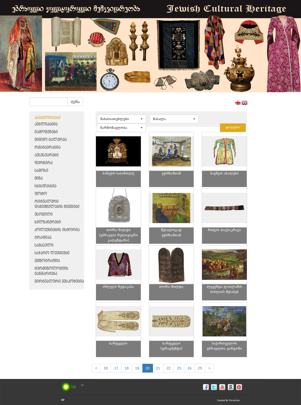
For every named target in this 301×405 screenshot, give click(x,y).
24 (190, 368)
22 (169, 368)
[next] (209, 368)
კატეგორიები (48, 118)
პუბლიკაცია (46, 124)
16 (106, 368)
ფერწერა (44, 163)
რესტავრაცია (48, 147)
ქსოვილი (44, 214)
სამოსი (41, 170)
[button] (121, 119)
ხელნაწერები (48, 222)
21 (158, 368)
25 (200, 368)
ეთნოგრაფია (47, 261)
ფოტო (41, 194)
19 (137, 368)
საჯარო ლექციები (52, 253)
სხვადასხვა (45, 186)
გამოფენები (46, 132)
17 (116, 368)
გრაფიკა (43, 237)
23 (179, 368)
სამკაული (44, 245)
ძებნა (75, 102)
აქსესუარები (47, 155)
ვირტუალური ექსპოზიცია (59, 281)
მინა (39, 178)
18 (127, 368)
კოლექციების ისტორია (57, 230)
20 (148, 368)
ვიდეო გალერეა (51, 140)
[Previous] (96, 368)
